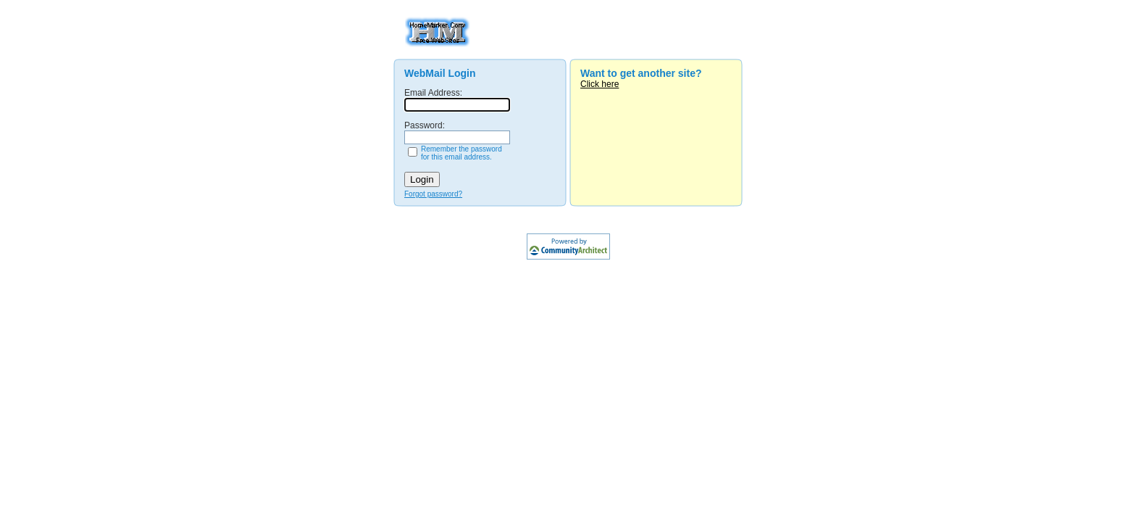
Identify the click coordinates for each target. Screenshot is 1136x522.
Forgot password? (433, 194)
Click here (599, 84)
